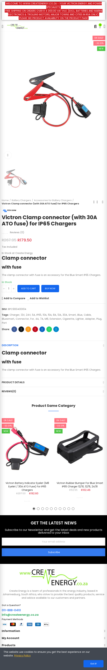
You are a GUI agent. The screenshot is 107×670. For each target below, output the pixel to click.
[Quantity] (9, 288)
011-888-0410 (11, 610)
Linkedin (42, 329)
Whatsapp (49, 329)
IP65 (38, 315)
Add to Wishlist (39, 298)
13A (59, 315)
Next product (102, 202)
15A (50, 315)
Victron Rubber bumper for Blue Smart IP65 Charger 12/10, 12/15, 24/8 (80, 484)
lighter (80, 319)
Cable (87, 315)
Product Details (13, 382)
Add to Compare (14, 298)
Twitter (21, 329)
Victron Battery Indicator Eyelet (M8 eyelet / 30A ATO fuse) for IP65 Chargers (27, 486)
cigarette (68, 319)
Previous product (94, 202)
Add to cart (28, 288)
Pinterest (35, 329)
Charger (15, 315)
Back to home (98, 202)
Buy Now (50, 288)
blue (79, 315)
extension (55, 319)
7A (41, 319)
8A (54, 315)
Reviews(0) (9, 391)
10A (45, 315)
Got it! (93, 663)
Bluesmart (8, 319)
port (4, 323)
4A (37, 319)
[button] (34, 508)
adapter (90, 319)
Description (10, 345)
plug (98, 319)
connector (22, 319)
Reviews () (17, 232)
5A (33, 315)
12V (23, 315)
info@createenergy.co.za (20, 615)
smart (72, 315)
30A (65, 315)
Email (28, 329)
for (32, 319)
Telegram (56, 329)
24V (28, 315)
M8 (46, 319)
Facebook (14, 329)
